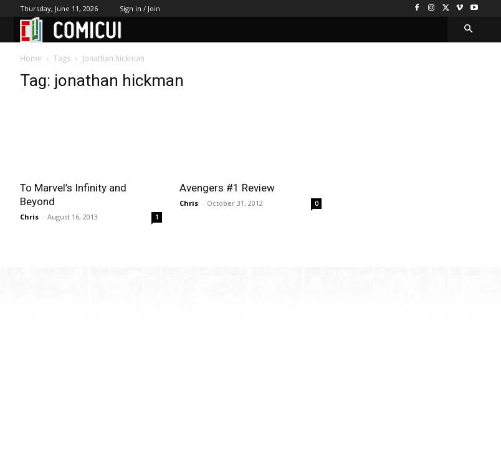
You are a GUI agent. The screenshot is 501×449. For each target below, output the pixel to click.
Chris (29, 216)
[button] (469, 29)
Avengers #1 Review (227, 187)
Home (31, 58)
